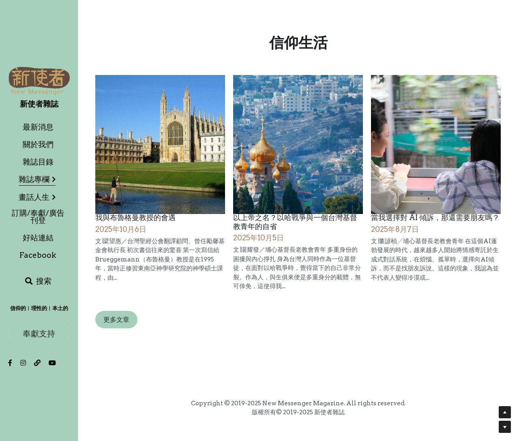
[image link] (39, 80)
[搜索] (38, 281)
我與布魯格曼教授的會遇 (135, 218)
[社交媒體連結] (10, 363)
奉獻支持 (39, 333)
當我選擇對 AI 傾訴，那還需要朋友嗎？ (435, 218)
